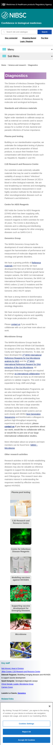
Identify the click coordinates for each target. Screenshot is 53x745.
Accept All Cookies (26, 741)
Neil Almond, (12, 668)
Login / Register (26, 41)
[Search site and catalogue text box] (19, 32)
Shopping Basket (29, 38)
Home (3, 65)
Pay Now (44, 38)
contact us (15, 324)
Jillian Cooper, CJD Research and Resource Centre (20, 672)
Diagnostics (33, 65)
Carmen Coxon (7, 687)
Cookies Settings (26, 725)
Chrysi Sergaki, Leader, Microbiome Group (17, 684)
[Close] (49, 707)
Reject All (26, 733)
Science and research (17, 65)
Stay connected (11, 38)
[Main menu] (26, 49)
